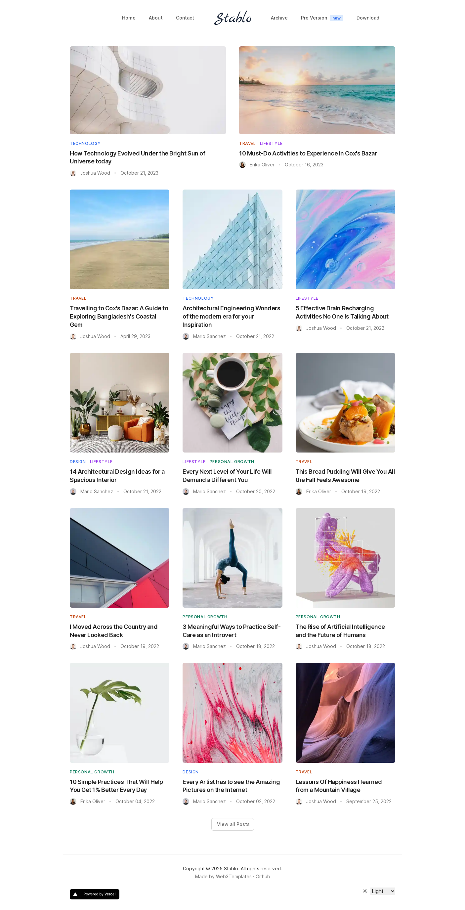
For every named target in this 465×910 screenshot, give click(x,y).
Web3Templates (234, 876)
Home (129, 18)
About (156, 18)
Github (263, 876)
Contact (185, 18)
